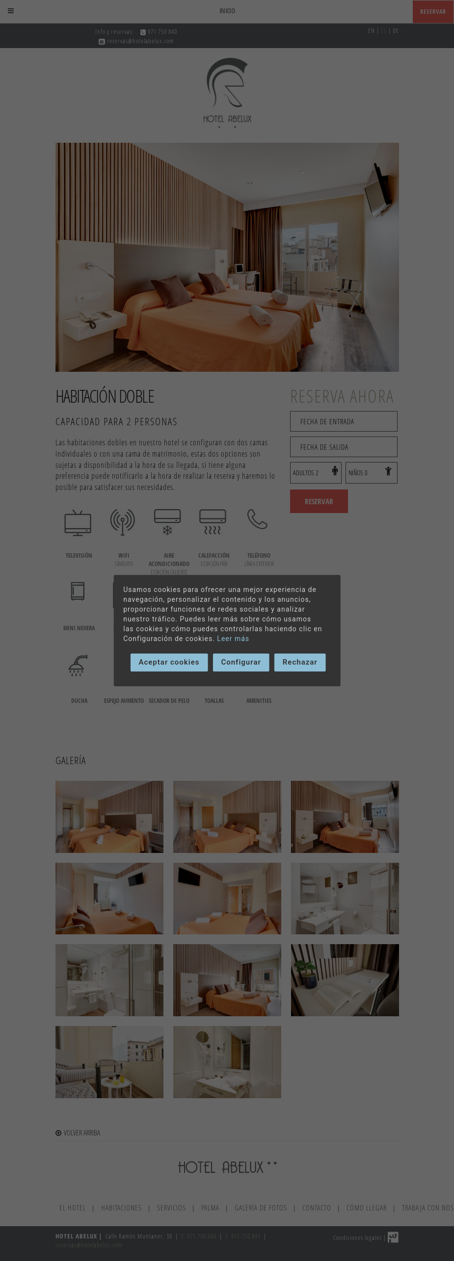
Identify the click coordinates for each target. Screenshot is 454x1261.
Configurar (241, 662)
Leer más (233, 639)
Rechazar (300, 662)
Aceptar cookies (168, 662)
